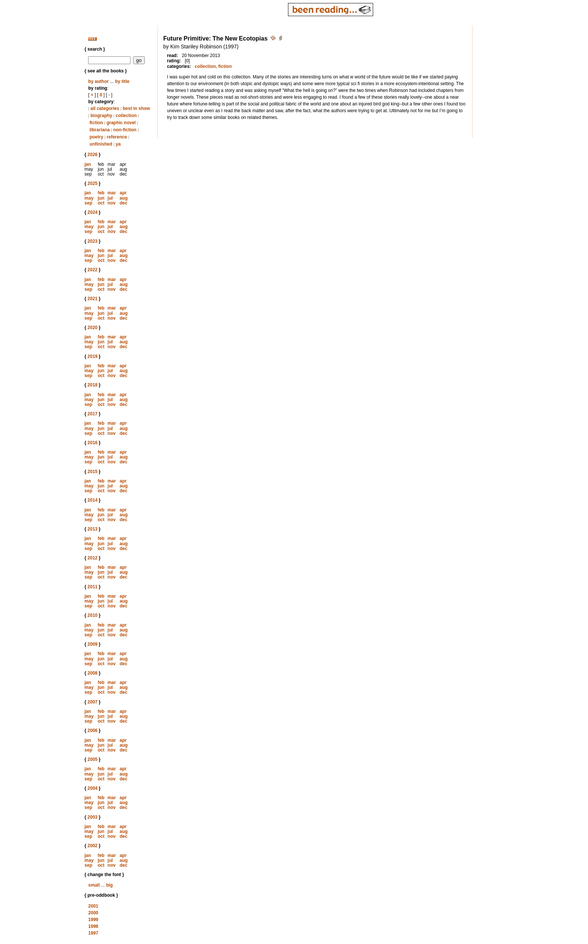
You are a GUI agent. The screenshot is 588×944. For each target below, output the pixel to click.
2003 (92, 817)
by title (122, 81)
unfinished (101, 144)
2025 (92, 183)
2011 (92, 586)
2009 (92, 644)
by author (98, 81)
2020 (92, 327)
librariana (100, 129)
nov (112, 203)
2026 (92, 154)
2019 (92, 356)
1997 (93, 933)
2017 (92, 413)
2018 (92, 385)
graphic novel (121, 122)
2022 (92, 269)
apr (123, 192)
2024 (92, 212)
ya (118, 144)
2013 (92, 529)
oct (101, 203)
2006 (92, 730)
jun (101, 198)
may (88, 198)
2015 (92, 471)
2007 (92, 702)
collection (126, 115)
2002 (92, 845)
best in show (136, 108)
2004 (92, 788)
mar (112, 192)
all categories (104, 108)
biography (101, 115)
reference (117, 137)
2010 (92, 615)
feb (101, 192)
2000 (93, 912)
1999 (93, 919)
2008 (92, 673)
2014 (92, 500)
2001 (93, 906)
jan (87, 164)
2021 (92, 298)
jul (110, 198)
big (109, 885)
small (94, 885)
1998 (93, 926)
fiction (96, 122)
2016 (92, 442)
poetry (97, 137)
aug (124, 198)
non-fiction (124, 129)
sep (88, 203)
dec (124, 203)
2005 (92, 759)
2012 (92, 558)
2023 (92, 241)
